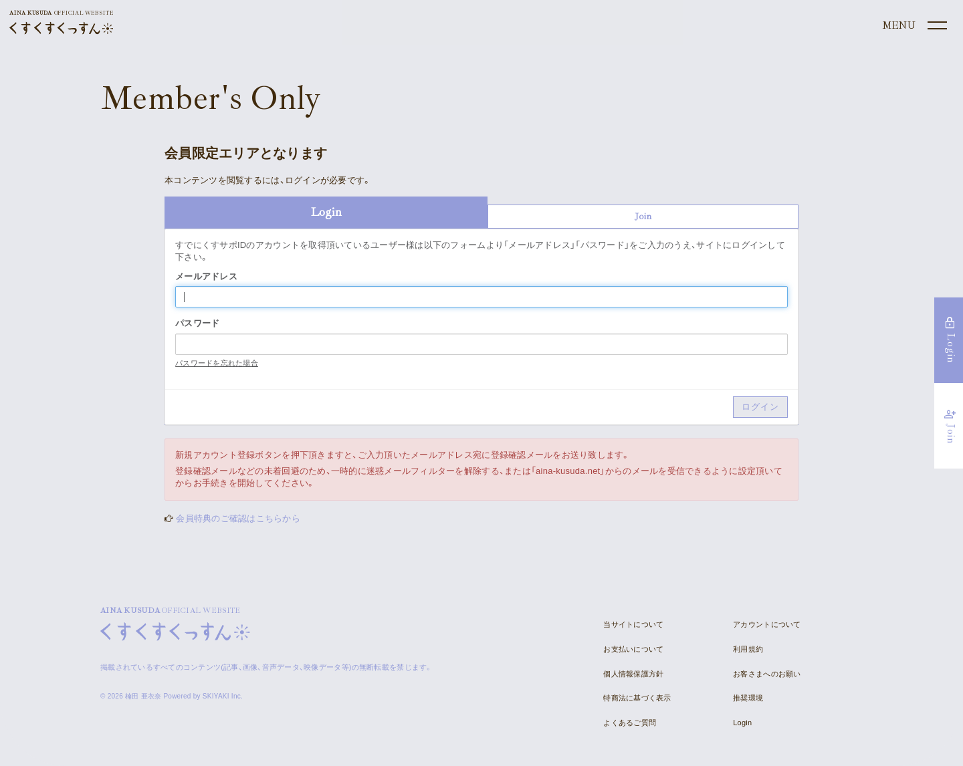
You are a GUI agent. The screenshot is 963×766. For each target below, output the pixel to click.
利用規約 (748, 649)
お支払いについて (633, 649)
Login (742, 723)
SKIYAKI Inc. (223, 696)
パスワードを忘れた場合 (216, 363)
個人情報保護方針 (633, 674)
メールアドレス (206, 276)
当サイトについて (633, 624)
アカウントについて (766, 624)
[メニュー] (913, 26)
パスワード (197, 323)
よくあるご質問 (629, 723)
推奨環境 (748, 698)
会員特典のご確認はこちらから (238, 518)
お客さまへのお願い (766, 674)
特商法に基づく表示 (637, 698)
